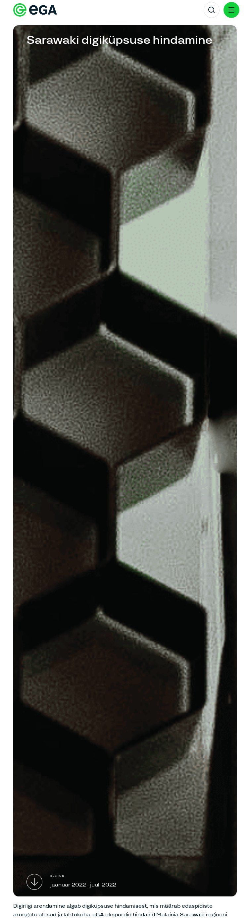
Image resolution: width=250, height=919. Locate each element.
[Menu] (231, 10)
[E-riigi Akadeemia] (35, 10)
